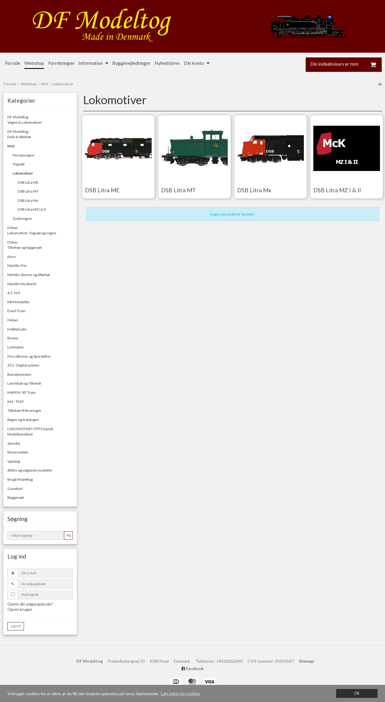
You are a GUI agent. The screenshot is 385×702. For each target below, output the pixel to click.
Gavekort (15, 488)
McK (11, 146)
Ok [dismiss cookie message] (357, 693)
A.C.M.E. (14, 293)
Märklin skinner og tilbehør (28, 274)
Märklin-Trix (17, 265)
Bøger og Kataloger (23, 419)
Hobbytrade (16, 329)
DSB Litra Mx (28, 200)
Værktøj (13, 461)
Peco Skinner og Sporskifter (29, 356)
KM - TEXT (15, 401)
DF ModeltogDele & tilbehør (19, 134)
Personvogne (23, 155)
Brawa (12, 338)
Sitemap (306, 661)
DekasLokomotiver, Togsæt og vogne (31, 230)
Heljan (12, 320)
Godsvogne (22, 218)
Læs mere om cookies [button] (180, 693)
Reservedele (17, 452)
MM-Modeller (18, 302)
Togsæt (19, 164)
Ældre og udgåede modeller (29, 470)
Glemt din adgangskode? (30, 603)
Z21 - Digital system (23, 365)
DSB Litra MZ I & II (32, 209)
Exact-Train (16, 311)
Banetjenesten (19, 374)
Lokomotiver (23, 173)
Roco (11, 256)
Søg (68, 535)
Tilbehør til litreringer (24, 410)
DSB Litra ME (28, 182)
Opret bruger (19, 609)
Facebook (193, 668)
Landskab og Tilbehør (24, 383)
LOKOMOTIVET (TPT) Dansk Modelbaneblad (30, 431)
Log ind (16, 626)
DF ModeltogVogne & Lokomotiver (24, 120)
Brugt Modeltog (20, 479)
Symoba (13, 443)
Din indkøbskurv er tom (346, 64)
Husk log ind (29, 594)
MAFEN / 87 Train (21, 392)
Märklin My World (21, 284)
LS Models (15, 347)
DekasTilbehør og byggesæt (24, 245)
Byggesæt (15, 497)
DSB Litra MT (28, 191)
